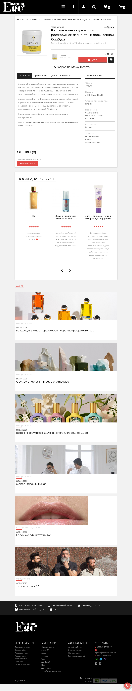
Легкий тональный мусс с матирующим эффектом (98, 217)
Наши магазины (103, 655)
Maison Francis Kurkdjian (31, 484)
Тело (43, 659)
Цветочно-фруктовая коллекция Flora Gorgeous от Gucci (52, 432)
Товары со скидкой (23, 664)
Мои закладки (74, 653)
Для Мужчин (46, 668)
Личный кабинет (75, 647)
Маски (35, 19)
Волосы (25, 19)
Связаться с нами (22, 647)
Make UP (45, 650)
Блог (19, 286)
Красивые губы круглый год (33, 535)
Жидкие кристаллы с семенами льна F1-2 (66, 217)
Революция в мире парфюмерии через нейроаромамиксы (55, 330)
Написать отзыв (27, 163)
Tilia (33, 215)
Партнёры (19, 661)
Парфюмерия (47, 647)
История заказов (75, 650)
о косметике (23, 578)
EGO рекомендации (28, 527)
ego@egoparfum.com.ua (105, 651)
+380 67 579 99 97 (103, 647)
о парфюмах (24, 323)
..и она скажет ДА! (28, 586)
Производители (21, 653)
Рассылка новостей (76, 656)
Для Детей (45, 662)
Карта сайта (20, 650)
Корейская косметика (51, 671)
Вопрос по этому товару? (72, 67)
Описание (24, 75)
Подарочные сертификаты (21, 657)
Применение (40, 75)
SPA (43, 665)
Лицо (43, 653)
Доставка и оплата (60, 75)
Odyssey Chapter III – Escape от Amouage (42, 381)
